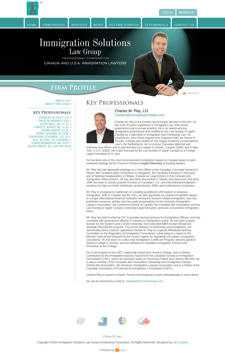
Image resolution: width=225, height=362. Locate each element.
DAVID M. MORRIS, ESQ (55, 120)
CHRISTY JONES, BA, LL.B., (53, 127)
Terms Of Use (112, 336)
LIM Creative (180, 342)
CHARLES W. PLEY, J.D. (55, 117)
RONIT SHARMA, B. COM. (54, 133)
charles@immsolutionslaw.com (140, 115)
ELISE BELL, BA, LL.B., (56, 124)
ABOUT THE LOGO (58, 104)
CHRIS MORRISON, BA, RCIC (52, 143)
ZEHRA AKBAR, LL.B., (57, 130)
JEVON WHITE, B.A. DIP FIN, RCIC (50, 147)
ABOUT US (63, 100)
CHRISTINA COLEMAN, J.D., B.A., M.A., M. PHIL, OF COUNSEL (50, 138)
